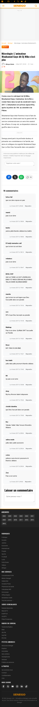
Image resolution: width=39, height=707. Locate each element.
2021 (32, 516)
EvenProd (4, 613)
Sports (4, 554)
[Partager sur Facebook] (9, 177)
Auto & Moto (6, 654)
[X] (8, 686)
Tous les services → (8, 600)
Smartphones (6, 657)
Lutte (3, 559)
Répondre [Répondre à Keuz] (29, 354)
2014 (4, 523)
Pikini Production (7, 619)
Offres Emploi (6, 595)
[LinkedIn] (22, 686)
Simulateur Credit (7, 597)
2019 (9, 520)
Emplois (4, 648)
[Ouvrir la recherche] (36, 5)
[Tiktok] (25, 1)
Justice (4, 543)
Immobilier (5, 651)
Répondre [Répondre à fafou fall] (28, 206)
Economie (5, 545)
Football (4, 557)
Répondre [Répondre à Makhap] (29, 338)
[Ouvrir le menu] (3, 5)
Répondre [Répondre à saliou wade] (29, 448)
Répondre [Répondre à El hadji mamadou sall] (29, 252)
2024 (15, 516)
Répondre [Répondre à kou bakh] (29, 369)
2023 (20, 516)
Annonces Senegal (7, 645)
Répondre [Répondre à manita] (29, 305)
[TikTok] (26, 686)
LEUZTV (4, 616)
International (5, 548)
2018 (15, 520)
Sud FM (4, 635)
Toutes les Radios (7, 627)
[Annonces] (2, 1)
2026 (4, 516)
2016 (26, 520)
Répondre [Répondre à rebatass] (29, 267)
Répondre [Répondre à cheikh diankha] (29, 415)
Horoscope (5, 592)
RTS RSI (4, 638)
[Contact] (8, 1)
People (5, 47)
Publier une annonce (8, 662)
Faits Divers (5, 562)
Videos (4, 565)
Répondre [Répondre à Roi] (29, 433)
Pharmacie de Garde (8, 586)
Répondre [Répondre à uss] (29, 321)
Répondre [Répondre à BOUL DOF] (29, 287)
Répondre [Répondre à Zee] (28, 481)
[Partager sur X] (15, 177)
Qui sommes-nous (7, 670)
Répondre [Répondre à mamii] (29, 221)
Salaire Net (5, 581)
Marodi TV (5, 611)
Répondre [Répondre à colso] (29, 466)
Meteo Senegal (6, 578)
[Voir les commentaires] (29, 177)
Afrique (4, 568)
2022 (26, 516)
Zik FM (4, 632)
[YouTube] (22, 1)
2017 (20, 520)
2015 (32, 520)
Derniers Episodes (7, 608)
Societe (4, 540)
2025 (9, 516)
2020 (4, 520)
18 (3, 66)
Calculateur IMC (6, 589)
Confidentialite (6, 675)
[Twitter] (18, 1)
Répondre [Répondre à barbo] (29, 237)
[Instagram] (17, 686)
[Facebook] (14, 1)
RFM (3, 629)
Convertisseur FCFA (8, 575)
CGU (3, 678)
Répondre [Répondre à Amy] (29, 400)
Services (4, 659)
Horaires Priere (6, 584)
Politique (4, 537)
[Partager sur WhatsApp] (21, 177)
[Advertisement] (19, 25)
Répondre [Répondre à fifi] (29, 384)
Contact (4, 672)
